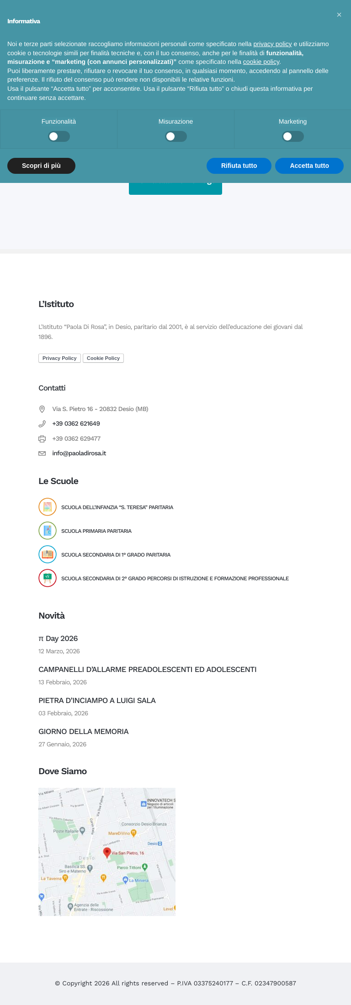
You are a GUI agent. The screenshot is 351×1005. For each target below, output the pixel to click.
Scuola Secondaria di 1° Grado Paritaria (115, 555)
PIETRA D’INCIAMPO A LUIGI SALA (96, 700)
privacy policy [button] (273, 43)
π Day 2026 (58, 638)
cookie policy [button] (261, 61)
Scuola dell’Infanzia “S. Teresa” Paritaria (117, 507)
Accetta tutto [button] (309, 165)
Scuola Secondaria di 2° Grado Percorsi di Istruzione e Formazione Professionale (175, 578)
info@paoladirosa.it (79, 453)
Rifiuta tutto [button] (239, 165)
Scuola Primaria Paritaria (96, 531)
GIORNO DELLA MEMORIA (83, 731)
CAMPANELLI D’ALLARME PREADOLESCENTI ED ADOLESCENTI (147, 669)
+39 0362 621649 (76, 423)
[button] (339, 14)
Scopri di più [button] (41, 165)
